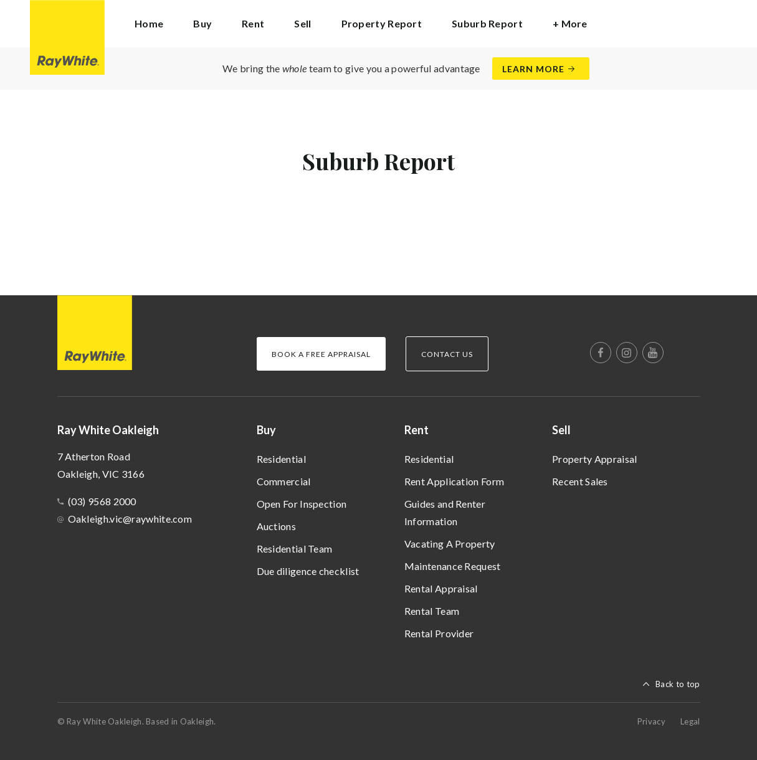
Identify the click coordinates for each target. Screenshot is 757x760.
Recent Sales (580, 481)
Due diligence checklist (308, 571)
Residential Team (295, 548)
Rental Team (431, 611)
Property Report (381, 23)
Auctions (276, 526)
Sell (561, 430)
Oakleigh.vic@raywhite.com (130, 519)
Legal (690, 721)
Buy (266, 430)
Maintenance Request (452, 566)
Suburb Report (487, 23)
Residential (281, 459)
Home (149, 23)
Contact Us (447, 354)
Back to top (677, 684)
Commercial (284, 481)
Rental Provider (439, 633)
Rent (416, 430)
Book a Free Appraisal (321, 354)
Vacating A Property (449, 543)
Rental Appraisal (441, 588)
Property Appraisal (594, 459)
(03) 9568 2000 (102, 501)
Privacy (651, 721)
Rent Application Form (454, 481)
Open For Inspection (302, 504)
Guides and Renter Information (444, 512)
